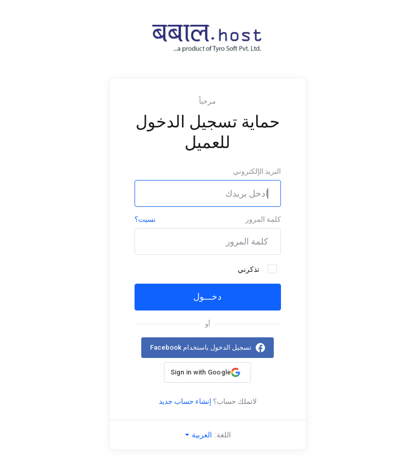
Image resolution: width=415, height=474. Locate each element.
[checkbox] (272, 268)
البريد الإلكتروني (257, 171)
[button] (207, 372)
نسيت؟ (145, 219)
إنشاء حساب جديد (185, 401)
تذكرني (257, 268)
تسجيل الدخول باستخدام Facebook (201, 347)
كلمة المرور (263, 219)
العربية (198, 435)
